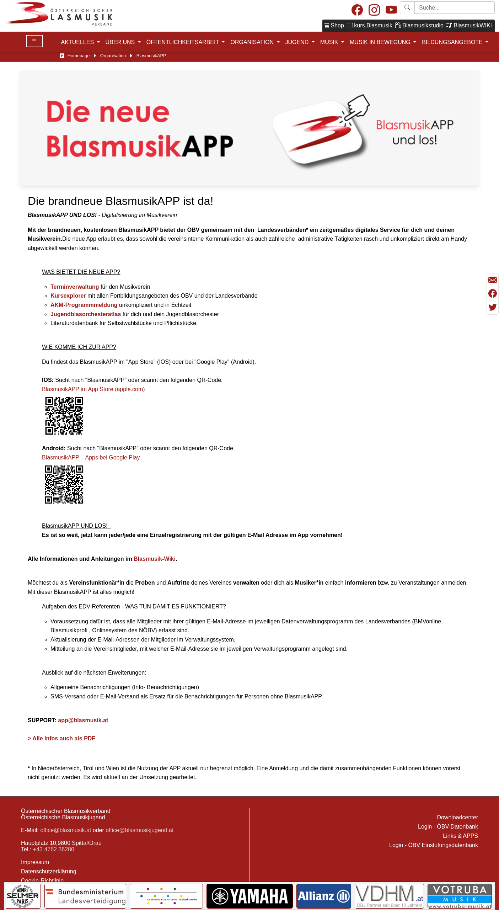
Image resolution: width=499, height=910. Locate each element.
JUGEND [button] (297, 42)
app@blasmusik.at (83, 720)
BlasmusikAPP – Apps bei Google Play (91, 457)
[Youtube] (391, 10)
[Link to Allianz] (324, 896)
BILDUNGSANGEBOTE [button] (453, 42)
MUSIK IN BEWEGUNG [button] (381, 42)
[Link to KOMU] (166, 896)
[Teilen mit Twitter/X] (492, 307)
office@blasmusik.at (65, 830)
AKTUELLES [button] (78, 42)
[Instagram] (374, 10)
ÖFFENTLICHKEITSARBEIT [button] (183, 42)
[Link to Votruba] (460, 896)
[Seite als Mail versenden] (492, 280)
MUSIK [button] (330, 42)
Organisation (113, 55)
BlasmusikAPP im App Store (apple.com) (93, 389)
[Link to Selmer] (23, 896)
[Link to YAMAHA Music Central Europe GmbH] (249, 896)
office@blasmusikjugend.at (139, 830)
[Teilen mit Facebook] (492, 293)
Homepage (79, 55)
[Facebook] (357, 10)
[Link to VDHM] (389, 896)
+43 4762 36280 (53, 849)
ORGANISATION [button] (252, 42)
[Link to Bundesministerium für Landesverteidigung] (85, 896)
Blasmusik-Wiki (155, 559)
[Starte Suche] (454, 7)
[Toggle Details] (34, 41)
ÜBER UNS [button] (121, 42)
